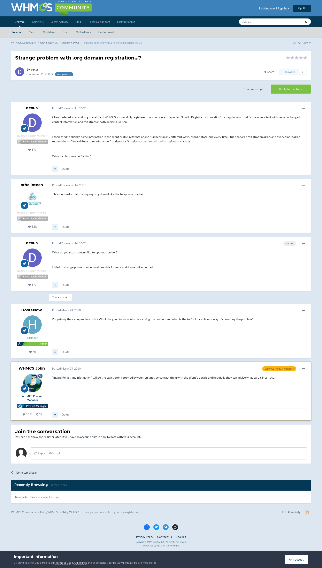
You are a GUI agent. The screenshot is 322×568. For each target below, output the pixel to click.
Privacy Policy (144, 536)
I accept (296, 559)
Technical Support (99, 21)
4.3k (32, 226)
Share (269, 71)
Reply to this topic (290, 89)
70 (32, 351)
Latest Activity (59, 21)
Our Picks (38, 21)
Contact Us (164, 536)
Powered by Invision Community (161, 545)
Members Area (126, 21)
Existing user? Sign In (274, 8)
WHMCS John (31, 368)
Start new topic (254, 89)
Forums (16, 32)
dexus (34, 69)
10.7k (28, 414)
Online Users (83, 32)
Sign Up (302, 8)
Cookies (181, 536)
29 (39, 414)
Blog (78, 21)
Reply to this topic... (48, 453)
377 (32, 149)
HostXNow (31, 310)
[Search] (261, 21)
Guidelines (49, 32)
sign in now (99, 437)
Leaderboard (106, 32)
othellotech (32, 185)
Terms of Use (63, 562)
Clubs (32, 32)
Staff (65, 32)
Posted (69, 108)
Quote (65, 168)
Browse (20, 23)
